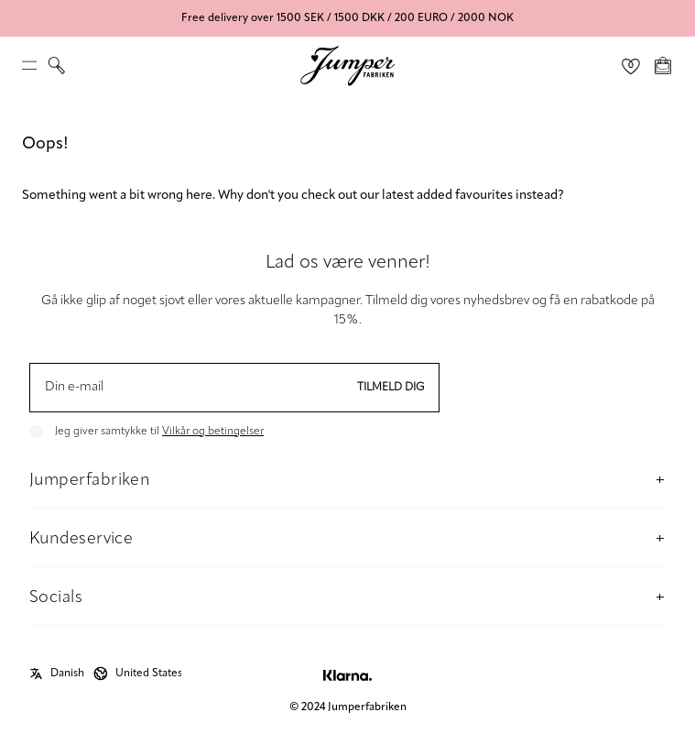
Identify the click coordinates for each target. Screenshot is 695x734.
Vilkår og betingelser (213, 431)
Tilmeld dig (391, 387)
